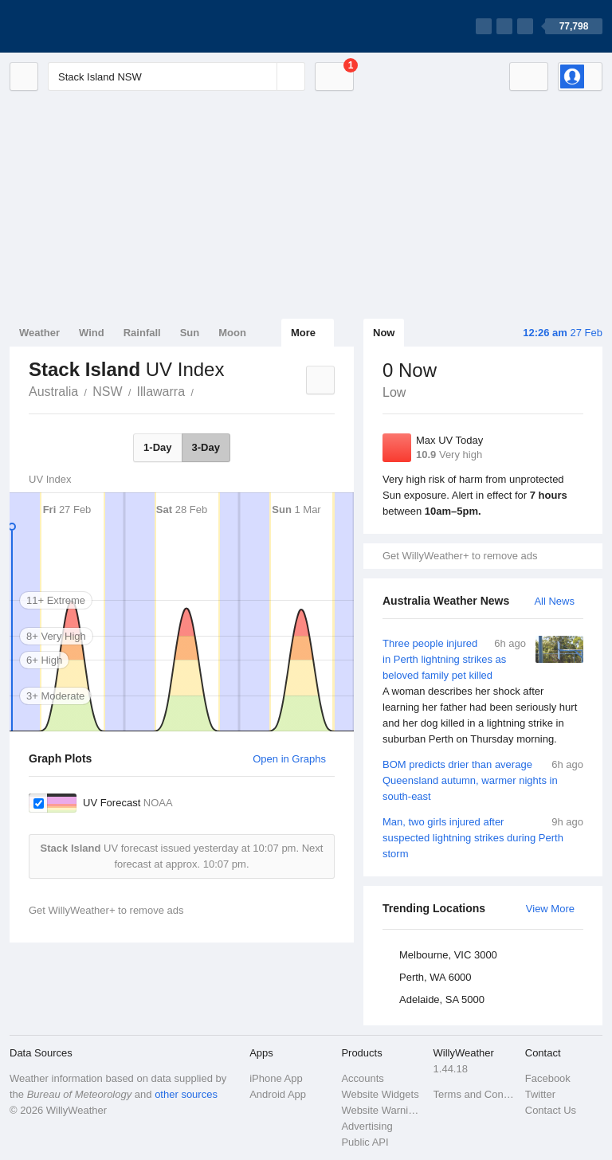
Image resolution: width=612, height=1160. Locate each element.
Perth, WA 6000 (435, 977)
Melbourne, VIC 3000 (448, 955)
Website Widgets (379, 1094)
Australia (53, 391)
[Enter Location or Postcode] (176, 76)
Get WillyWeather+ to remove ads (459, 556)
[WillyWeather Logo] (84, 26)
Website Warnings (382, 1110)
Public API (364, 1142)
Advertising (366, 1126)
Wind (91, 333)
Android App (277, 1094)
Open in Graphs (289, 759)
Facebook (548, 1078)
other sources (186, 1094)
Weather (39, 333)
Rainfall (142, 333)
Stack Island (202, 390)
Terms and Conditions (475, 1094)
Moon (232, 333)
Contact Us (550, 1110)
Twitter (540, 1094)
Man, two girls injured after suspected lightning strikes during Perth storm (482, 837)
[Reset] (263, 76)
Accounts (362, 1078)
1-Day (157, 447)
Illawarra (161, 391)
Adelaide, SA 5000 (441, 999)
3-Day (206, 447)
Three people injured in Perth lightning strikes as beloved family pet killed (482, 691)
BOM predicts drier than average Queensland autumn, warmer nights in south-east (482, 779)
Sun (190, 333)
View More (550, 909)
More (303, 333)
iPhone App (276, 1078)
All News (554, 601)
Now (383, 333)
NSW (107, 391)
